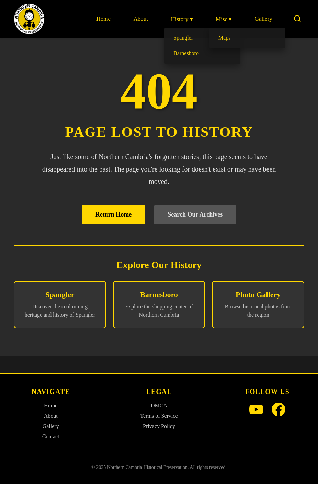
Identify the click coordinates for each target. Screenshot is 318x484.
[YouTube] (256, 410)
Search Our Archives (195, 214)
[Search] (297, 19)
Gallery (263, 18)
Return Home (113, 214)
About (141, 18)
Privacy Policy (159, 426)
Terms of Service (159, 416)
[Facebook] (278, 410)
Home (104, 18)
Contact (50, 436)
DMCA (159, 405)
